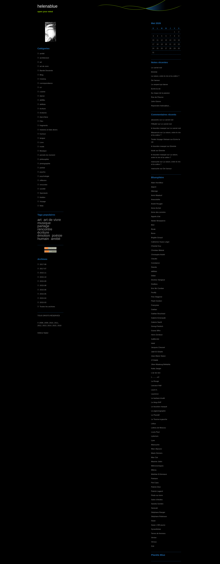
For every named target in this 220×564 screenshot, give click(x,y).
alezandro (155, 120)
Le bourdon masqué (159, 407)
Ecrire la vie (155, 89)
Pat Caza (154, 483)
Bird (152, 225)
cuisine (42, 92)
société (42, 189)
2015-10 (43, 277)
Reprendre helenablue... (160, 106)
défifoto (43, 104)
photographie (45, 163)
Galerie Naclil (156, 322)
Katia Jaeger (156, 368)
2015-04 (43, 298)
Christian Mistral (157, 250)
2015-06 (43, 290)
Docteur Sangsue (158, 280)
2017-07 (43, 269)
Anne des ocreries (158, 212)
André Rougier (157, 204)
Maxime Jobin (156, 461)
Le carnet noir (156, 68)
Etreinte (154, 72)
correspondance (46, 83)
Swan (153, 521)
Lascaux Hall (156, 385)
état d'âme (44, 117)
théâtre (42, 197)
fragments (44, 125)
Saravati (154, 508)
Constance (155, 263)
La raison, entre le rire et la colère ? (165, 76)
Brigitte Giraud (157, 237)
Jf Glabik (154, 360)
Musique (43, 151)
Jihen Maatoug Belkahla (160, 364)
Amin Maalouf (156, 195)
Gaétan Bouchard (158, 314)
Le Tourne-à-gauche (159, 419)
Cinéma (43, 79)
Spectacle (44, 193)
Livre (42, 142)
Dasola (154, 267)
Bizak (153, 229)
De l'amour (155, 80)
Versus (154, 542)
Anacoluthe (155, 199)
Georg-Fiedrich (157, 326)
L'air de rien (155, 373)
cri (41, 87)
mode (42, 146)
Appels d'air (155, 216)
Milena (153, 470)
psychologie (44, 176)
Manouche (155, 445)
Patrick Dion (156, 487)
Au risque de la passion (160, 93)
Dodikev (154, 284)
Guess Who (155, 330)
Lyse (153, 440)
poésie (42, 168)
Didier (153, 276)
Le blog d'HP (156, 402)
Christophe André (158, 254)
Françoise (155, 305)
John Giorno (156, 101)
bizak (153, 150)
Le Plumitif (155, 415)
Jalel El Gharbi (157, 352)
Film (41, 121)
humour (43, 134)
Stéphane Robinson (159, 516)
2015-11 (43, 273)
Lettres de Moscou (158, 428)
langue (42, 138)
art (41, 62)
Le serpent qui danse (159, 84)
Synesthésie (156, 529)
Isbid (153, 343)
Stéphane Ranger (158, 512)
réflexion (43, 180)
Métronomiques (157, 466)
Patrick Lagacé (157, 491)
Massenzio (155, 132)
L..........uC (155, 377)
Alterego (154, 191)
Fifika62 (154, 124)
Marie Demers (156, 453)
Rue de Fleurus (157, 97)
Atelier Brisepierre (158, 221)
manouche (155, 162)
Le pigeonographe (158, 411)
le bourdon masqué (159, 128)
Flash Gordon (156, 301)
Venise (153, 537)
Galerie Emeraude (158, 318)
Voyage (43, 201)
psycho (42, 172)
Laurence (155, 394)
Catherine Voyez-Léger (160, 242)
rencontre (43, 185)
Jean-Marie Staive (158, 356)
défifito (42, 100)
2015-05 (43, 294)
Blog (41, 75)
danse (42, 96)
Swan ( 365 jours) (158, 525)
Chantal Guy (156, 246)
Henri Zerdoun (157, 335)
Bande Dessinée (46, 70)
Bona (153, 233)
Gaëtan (154, 309)
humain (43, 239)
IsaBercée (155, 339)
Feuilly (153, 292)
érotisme (43, 113)
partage (43, 226)
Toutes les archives (47, 306)
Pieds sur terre (157, 495)
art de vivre (44, 66)
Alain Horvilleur (157, 183)
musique (44, 223)
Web (41, 206)
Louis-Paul (155, 432)
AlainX (153, 187)
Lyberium (154, 436)
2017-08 (43, 264)
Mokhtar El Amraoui (159, 474)
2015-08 (43, 285)
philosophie (44, 159)
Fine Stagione (156, 297)
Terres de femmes (158, 533)
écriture (43, 109)
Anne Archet (156, 208)
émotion (43, 235)
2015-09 (43, 281)
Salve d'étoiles (157, 500)
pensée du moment (47, 155)
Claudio (154, 259)
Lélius (153, 423)
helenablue (47, 6)
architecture (44, 58)
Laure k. (154, 390)
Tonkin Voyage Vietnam (160, 139)
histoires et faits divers (48, 130)
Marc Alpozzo (156, 449)
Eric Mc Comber (157, 288)
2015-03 (43, 302)
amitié (42, 53)
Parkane (154, 478)
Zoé (152, 546)
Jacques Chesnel (158, 347)
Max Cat (154, 457)
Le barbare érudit (158, 398)
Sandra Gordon (157, 504)
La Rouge (155, 381)
